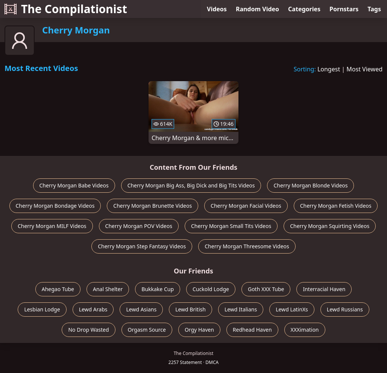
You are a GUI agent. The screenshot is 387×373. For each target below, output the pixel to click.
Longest (328, 69)
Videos (217, 9)
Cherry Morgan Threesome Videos (247, 246)
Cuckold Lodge (211, 289)
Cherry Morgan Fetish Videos (336, 205)
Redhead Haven (252, 329)
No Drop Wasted (88, 329)
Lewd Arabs (93, 309)
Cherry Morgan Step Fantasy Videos (142, 246)
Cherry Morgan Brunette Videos (152, 205)
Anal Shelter (108, 289)
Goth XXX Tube (266, 289)
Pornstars (343, 9)
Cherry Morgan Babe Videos (74, 185)
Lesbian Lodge (42, 309)
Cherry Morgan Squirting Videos (329, 226)
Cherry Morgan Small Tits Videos (231, 226)
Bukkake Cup (157, 289)
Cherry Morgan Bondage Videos (55, 205)
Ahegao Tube (58, 289)
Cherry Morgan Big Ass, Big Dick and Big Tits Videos (191, 185)
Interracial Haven (324, 289)
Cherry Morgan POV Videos (138, 226)
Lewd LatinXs (292, 309)
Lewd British (190, 309)
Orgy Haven (199, 329)
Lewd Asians (141, 309)
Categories (304, 9)
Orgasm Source (147, 329)
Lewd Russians (345, 309)
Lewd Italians (241, 309)
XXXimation (305, 329)
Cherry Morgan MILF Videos (52, 226)
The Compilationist (66, 9)
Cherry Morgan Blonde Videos (310, 185)
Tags (374, 9)
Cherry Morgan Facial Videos (246, 205)
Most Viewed (364, 69)
